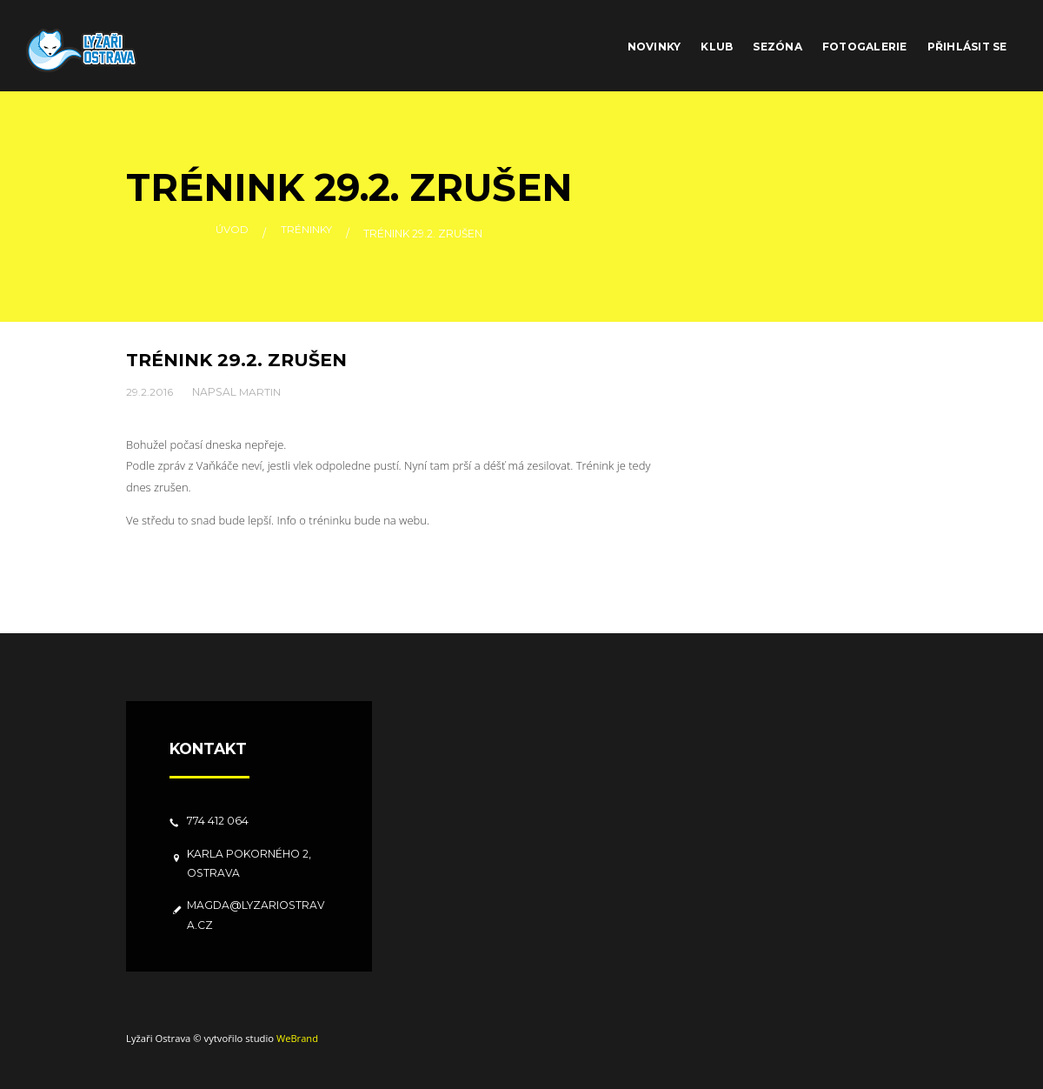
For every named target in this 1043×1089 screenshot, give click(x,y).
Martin (261, 391)
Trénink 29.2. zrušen (237, 360)
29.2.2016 (150, 391)
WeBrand (297, 1038)
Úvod (232, 233)
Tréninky (306, 233)
